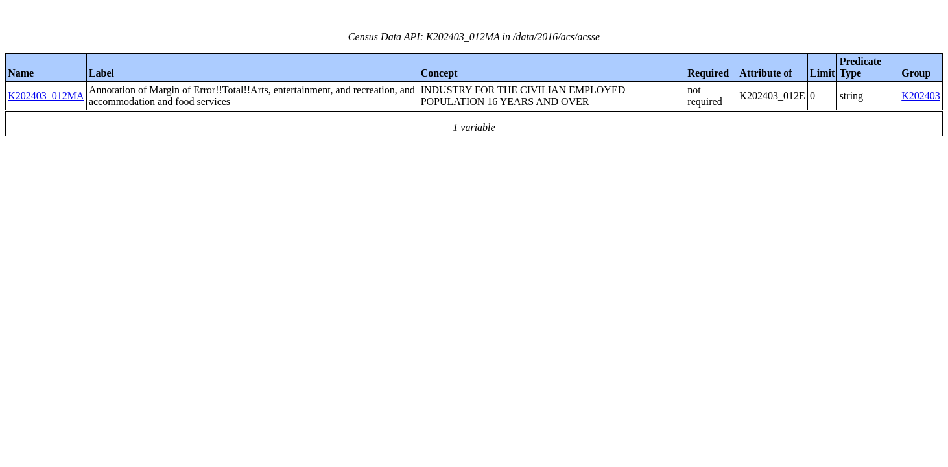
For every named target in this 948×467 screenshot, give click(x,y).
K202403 (920, 95)
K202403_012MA (46, 95)
